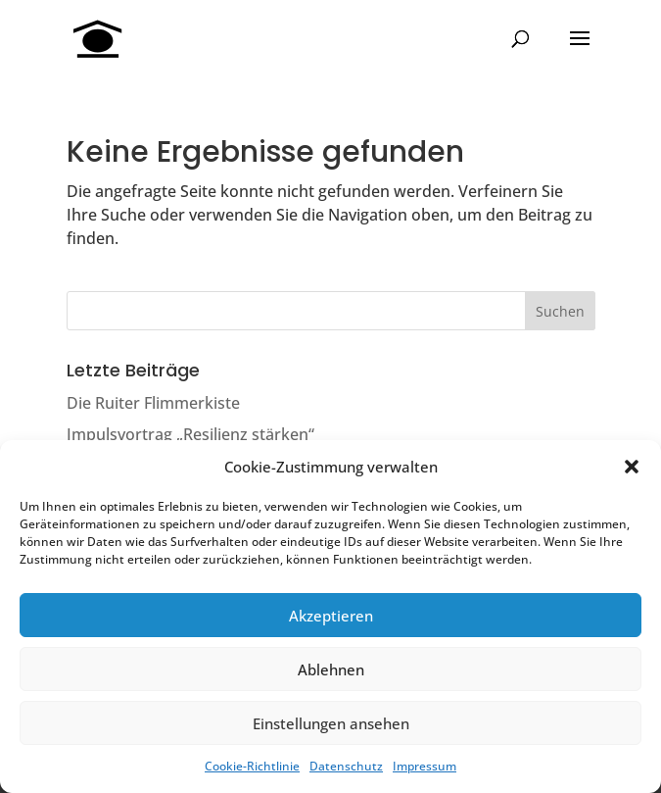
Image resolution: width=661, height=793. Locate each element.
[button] (631, 466)
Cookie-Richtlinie (252, 766)
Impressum (424, 766)
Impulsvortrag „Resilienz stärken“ (190, 434)
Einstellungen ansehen (331, 723)
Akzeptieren (331, 615)
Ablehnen (331, 669)
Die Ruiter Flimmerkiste (153, 403)
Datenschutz (346, 766)
